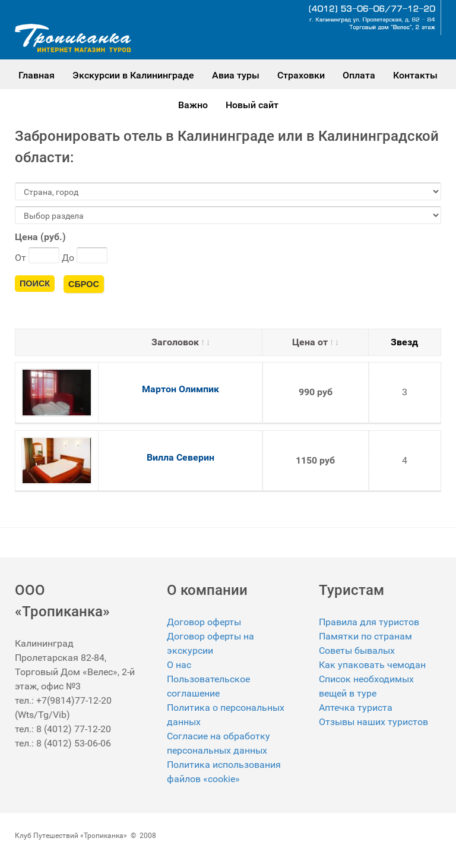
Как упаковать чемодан (372, 664)
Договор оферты (204, 622)
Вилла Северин (180, 457)
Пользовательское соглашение (208, 686)
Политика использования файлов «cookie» (224, 771)
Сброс (83, 284)
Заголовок (180, 342)
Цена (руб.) (40, 236)
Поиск (35, 283)
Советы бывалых (357, 650)
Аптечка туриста (355, 707)
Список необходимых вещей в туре (366, 686)
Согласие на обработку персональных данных (218, 743)
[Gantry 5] (73, 38)
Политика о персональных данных (225, 714)
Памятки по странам (365, 636)
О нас (179, 664)
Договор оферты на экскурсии (210, 643)
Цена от (315, 342)
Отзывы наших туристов (373, 721)
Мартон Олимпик (180, 389)
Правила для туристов (369, 622)
